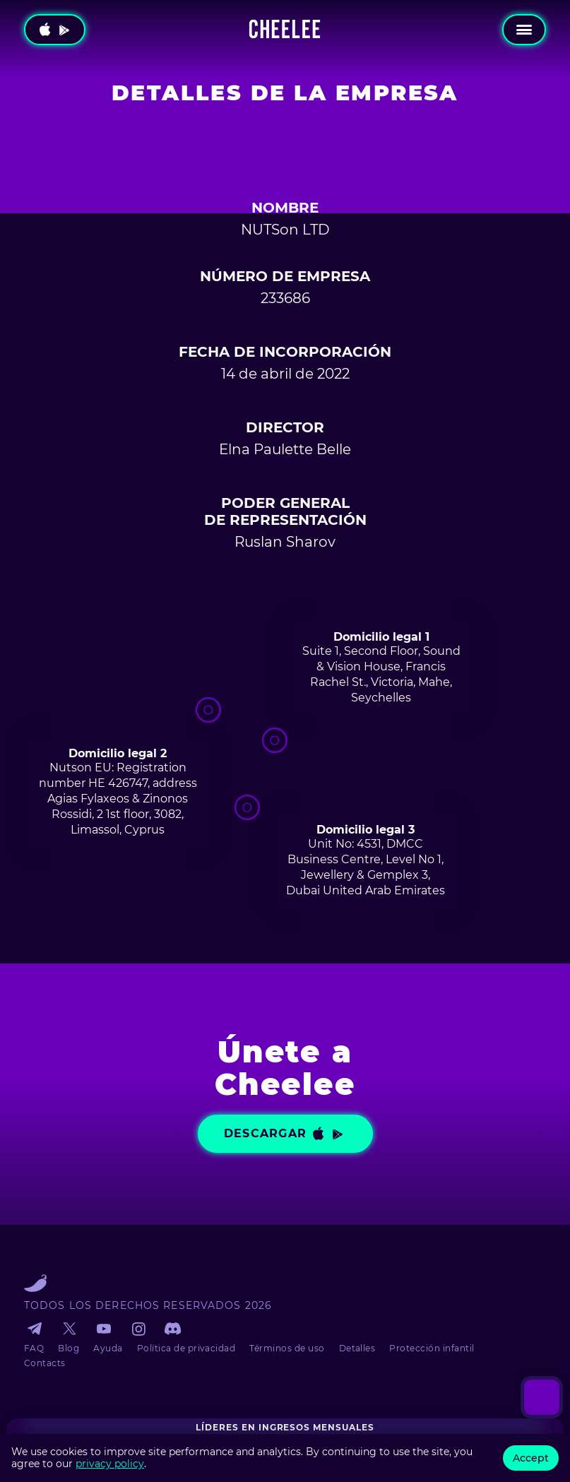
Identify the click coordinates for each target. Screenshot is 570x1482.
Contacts (45, 1363)
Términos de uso (286, 1348)
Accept (531, 1458)
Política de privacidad (186, 1348)
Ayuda (107, 1348)
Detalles (357, 1348)
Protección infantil (431, 1348)
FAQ (34, 1348)
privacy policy (110, 1463)
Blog (68, 1348)
